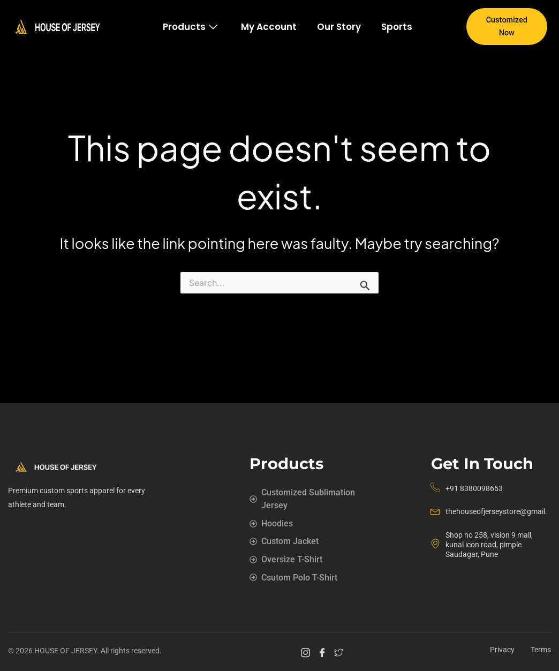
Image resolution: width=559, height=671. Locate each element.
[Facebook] (324, 652)
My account (269, 26)
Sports (396, 26)
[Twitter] (340, 652)
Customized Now (506, 26)
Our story (339, 26)
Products (190, 26)
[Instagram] (307, 652)
